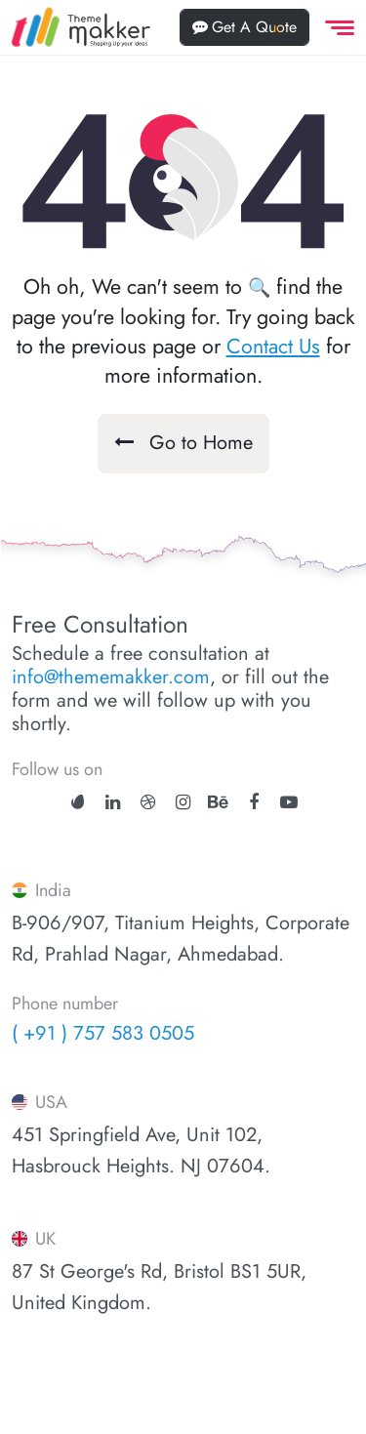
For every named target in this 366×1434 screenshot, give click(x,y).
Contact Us (273, 346)
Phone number (65, 1004)
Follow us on (57, 769)
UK (34, 1239)
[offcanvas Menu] (335, 28)
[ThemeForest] (77, 800)
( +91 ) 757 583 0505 (103, 1033)
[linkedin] (113, 802)
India (41, 890)
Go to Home (183, 443)
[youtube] (288, 802)
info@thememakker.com (111, 677)
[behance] (218, 802)
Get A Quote (244, 27)
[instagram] (183, 802)
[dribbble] (148, 802)
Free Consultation (100, 625)
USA (39, 1102)
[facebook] (253, 802)
